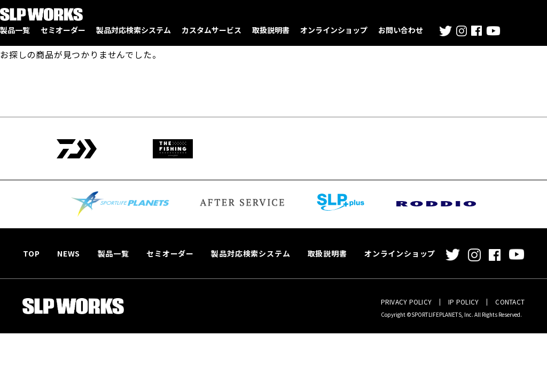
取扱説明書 (271, 30)
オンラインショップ (334, 30)
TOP (30, 253)
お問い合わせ (400, 30)
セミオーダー (63, 30)
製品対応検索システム (133, 30)
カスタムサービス (211, 30)
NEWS (66, 253)
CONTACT (510, 301)
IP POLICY (463, 301)
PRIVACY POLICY (406, 301)
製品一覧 (15, 30)
